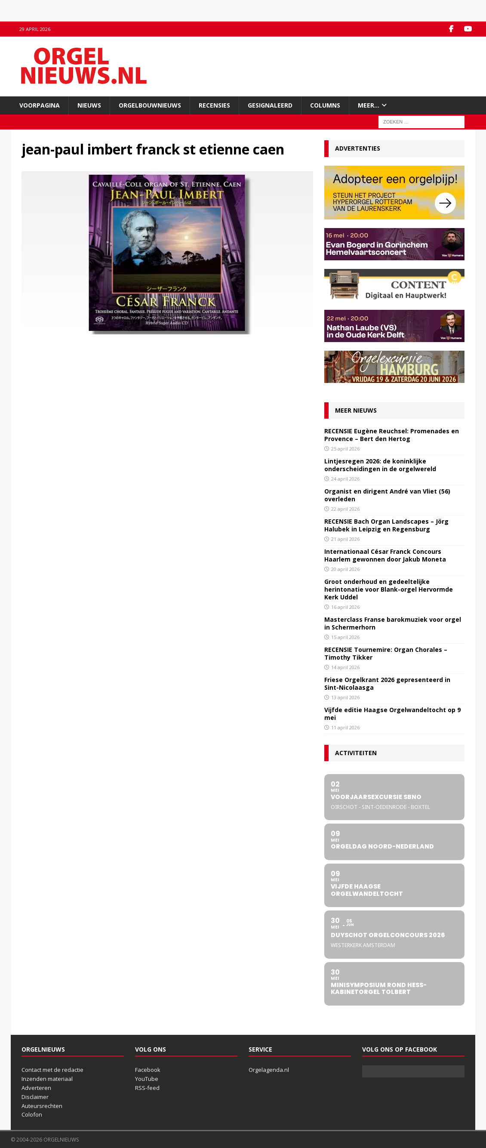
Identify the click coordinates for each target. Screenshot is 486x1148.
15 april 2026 (345, 637)
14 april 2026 (345, 667)
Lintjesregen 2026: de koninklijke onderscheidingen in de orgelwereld (380, 465)
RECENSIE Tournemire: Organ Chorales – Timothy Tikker (385, 653)
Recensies (214, 105)
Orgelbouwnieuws (150, 105)
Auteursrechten (42, 1106)
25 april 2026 (345, 448)
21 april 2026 (345, 539)
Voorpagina (39, 105)
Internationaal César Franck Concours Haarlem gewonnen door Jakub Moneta (385, 555)
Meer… (368, 105)
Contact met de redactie (52, 1070)
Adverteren (36, 1088)
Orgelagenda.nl (269, 1070)
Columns (325, 105)
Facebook (147, 1070)
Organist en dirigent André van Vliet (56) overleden (387, 495)
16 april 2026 (345, 607)
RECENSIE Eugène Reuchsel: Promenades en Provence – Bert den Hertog (391, 435)
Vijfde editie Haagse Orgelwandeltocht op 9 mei (392, 714)
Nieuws (89, 105)
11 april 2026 (345, 727)
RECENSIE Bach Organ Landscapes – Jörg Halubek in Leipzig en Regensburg (386, 525)
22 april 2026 (345, 509)
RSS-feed (147, 1088)
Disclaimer (35, 1097)
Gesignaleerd (270, 105)
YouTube (146, 1079)
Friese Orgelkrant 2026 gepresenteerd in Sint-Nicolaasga (387, 683)
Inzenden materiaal (47, 1079)
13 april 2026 (345, 697)
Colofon (32, 1114)
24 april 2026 (345, 478)
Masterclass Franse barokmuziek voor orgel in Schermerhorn (392, 623)
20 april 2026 (345, 569)
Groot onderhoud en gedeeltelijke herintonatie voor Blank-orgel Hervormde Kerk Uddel (388, 589)
